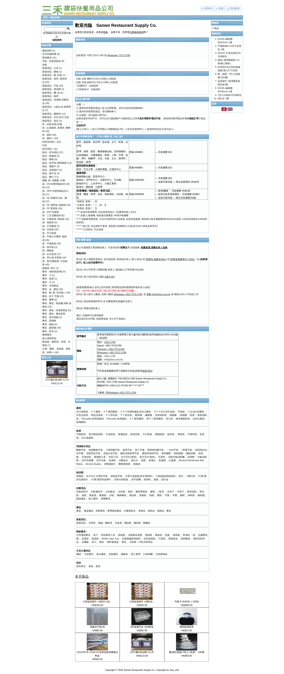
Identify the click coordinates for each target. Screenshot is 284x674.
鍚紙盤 (201, 495)
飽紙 (151, 495)
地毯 (44, 64)
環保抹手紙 (116, 476)
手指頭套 (86, 457)
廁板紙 (136, 464)
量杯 (101, 542)
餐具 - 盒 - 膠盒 (50, 289)
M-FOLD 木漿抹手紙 (97, 476)
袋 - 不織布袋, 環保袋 (53, 219)
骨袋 (192, 415)
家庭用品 (81, 523)
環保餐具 (47, 57)
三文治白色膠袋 (196, 411)
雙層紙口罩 (100, 457)
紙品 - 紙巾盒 (49, 173)
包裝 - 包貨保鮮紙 (51, 61)
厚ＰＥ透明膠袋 (154, 418)
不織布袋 (192, 434)
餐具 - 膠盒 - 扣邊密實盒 (55, 310)
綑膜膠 (148, 415)
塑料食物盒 (113, 542)
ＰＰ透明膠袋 (110, 411)
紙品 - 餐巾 (48, 177)
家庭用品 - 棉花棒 (51, 89)
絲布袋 (170, 434)
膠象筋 (124, 554)
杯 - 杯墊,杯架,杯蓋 (52, 124)
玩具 (44, 145)
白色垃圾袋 (82, 415)
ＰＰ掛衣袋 (126, 415)
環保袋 (181, 434)
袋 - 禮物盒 (48, 250)
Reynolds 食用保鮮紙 (93, 418)
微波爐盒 (81, 498)
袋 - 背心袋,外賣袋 (51, 257)
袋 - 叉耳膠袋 (49, 226)
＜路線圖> (102, 338)
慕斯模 (176, 535)
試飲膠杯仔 (97, 491)
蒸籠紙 (142, 495)
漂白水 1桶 (223, 98)
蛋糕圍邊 (185, 538)
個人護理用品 (49, 338)
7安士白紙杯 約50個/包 (229, 95)
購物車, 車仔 (48, 268)
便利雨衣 (81, 566)
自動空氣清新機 (176, 457)
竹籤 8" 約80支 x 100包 (187, 601)
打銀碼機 (148, 554)
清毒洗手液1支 (97, 627)
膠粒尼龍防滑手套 (129, 453)
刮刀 (94, 542)
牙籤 (174, 495)
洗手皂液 (101, 460)
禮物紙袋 (159, 434)
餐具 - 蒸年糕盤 (50, 317)
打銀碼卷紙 (161, 554)
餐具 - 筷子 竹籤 (50, 296)
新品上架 (46, 357)
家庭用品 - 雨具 (50, 120)
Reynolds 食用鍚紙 (116, 418)
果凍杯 (186, 535)
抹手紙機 (136, 479)
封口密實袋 (82, 411)
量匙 (124, 542)
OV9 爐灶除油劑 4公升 (142, 652)
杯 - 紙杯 (46, 135)
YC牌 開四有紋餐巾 (101, 479)
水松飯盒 (110, 491)
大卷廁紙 (160, 476)
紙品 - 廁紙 (48, 159)
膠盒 (78, 510)
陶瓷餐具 (47, 334)
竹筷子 (180, 491)
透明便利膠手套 (155, 450)
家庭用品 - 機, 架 (51, 92)
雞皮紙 (92, 495)
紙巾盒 (164, 479)
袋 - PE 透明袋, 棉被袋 (54, 205)
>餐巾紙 (190, 476)
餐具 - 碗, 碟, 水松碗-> (53, 292)
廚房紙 (147, 479)
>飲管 (161, 491)
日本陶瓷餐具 (83, 535)
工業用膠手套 (113, 450)
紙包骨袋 (135, 434)
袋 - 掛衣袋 (48, 247)
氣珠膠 (138, 415)
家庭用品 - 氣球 (50, 96)
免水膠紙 (101, 554)
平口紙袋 (147, 434)
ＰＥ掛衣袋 (111, 415)
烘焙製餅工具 (108, 535)
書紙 (159, 495)
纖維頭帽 (190, 453)
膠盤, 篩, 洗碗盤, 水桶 (53, 180)
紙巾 (181, 476)
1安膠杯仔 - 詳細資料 (87, 85)
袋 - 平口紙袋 (49, 233)
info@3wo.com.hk (113, 359)
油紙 (84, 495)
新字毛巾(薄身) (147, 457)
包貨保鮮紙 (161, 415)
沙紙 (111, 495)
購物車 (215, 23)
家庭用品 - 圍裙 (50, 71)
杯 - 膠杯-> (48, 138)
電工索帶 (135, 554)
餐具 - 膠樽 (48, 299)
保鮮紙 (191, 495)
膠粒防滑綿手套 (150, 453)
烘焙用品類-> (49, 142)
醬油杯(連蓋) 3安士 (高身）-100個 (186, 652)
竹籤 (167, 495)
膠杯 (152, 491)
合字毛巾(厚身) (128, 457)
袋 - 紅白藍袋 (49, 254)
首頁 (45, 17)
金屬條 (85, 542)
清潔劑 (191, 457)
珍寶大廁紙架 (121, 479)
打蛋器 (161, 538)
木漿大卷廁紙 (132, 476)
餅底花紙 (191, 491)
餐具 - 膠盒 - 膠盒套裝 (53, 313)
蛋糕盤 (121, 535)
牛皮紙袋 (110, 434)
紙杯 (130, 491)
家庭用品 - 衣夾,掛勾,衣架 (55, 117)
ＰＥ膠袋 (95, 411)
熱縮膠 (173, 415)
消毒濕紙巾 (110, 464)
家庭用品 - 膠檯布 (51, 113)
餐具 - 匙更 (48, 278)
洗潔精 (112, 460)
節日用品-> (48, 149)
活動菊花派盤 (135, 535)
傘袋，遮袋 (94, 566)
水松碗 (121, 491)
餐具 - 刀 (46, 275)
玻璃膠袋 (81, 422)
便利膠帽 (166, 453)
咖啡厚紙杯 (141, 491)
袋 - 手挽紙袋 (49, 243)
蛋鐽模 (148, 535)
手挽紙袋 (81, 434)
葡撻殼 (158, 535)
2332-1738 (109, 356)
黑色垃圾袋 (97, 415)
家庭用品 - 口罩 (50, 68)
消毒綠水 (123, 460)
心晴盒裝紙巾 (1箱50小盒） (97, 601)
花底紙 (85, 538)
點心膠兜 (93, 498)
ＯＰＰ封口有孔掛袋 (164, 411)
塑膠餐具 (105, 498)
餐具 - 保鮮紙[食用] (52, 271)
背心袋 (169, 418)
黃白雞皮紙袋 (96, 434)
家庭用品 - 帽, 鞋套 (52, 75)
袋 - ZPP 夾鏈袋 (50, 212)
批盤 (167, 535)
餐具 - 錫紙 (48, 324)
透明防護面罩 (187, 627)
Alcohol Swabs (93, 464)
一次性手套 (172, 450)
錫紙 (182, 495)
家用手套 (127, 450)
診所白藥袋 (198, 418)
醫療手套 (81, 450)
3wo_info (174, 670)
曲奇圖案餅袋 (183, 418)
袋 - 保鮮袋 (48, 222)
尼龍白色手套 (110, 453)
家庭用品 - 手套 (50, 85)
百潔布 (161, 457)
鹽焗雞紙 (121, 495)
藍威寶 (162, 460)
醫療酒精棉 (124, 464)
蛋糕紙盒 (173, 538)
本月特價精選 (49, 54)
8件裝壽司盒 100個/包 (142, 627)
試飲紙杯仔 (82, 491)
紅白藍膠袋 (87, 438)
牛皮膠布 (88, 554)
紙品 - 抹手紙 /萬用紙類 (54, 163)
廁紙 (156, 479)
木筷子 (170, 491)
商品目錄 (55, 17)
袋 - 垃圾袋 (48, 229)
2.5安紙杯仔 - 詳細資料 (88, 89)
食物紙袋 (122, 434)
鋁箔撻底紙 (149, 538)
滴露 (143, 460)
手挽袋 (181, 411)
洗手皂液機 (87, 460)
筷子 (95, 535)
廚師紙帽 (178, 453)
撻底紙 (95, 538)
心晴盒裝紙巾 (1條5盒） (142, 601)
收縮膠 (183, 415)
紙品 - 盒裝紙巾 (50, 170)
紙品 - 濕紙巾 (49, 166)
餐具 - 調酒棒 (49, 320)
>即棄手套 (186, 450)
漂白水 (134, 460)
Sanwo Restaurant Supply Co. (139, 670)
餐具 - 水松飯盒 (50, 285)
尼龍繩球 (113, 554)
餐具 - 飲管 (48, 331)
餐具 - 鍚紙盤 (49, 327)
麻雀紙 (102, 495)
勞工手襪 (139, 450)
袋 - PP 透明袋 (49, 208)
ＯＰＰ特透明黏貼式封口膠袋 (135, 411)
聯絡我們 (47, 50)
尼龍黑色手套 (93, 453)
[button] (207, 8)
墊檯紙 (79, 476)
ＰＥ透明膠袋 (136, 418)
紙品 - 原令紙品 (50, 152)
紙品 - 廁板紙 (49, 156)
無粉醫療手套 (96, 450)
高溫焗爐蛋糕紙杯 (131, 538)
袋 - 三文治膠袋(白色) (53, 215)
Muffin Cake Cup (110, 538)
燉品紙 (132, 495)
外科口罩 (113, 457)
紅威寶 (172, 460)
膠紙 (78, 554)
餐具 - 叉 (46, 282)
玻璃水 (152, 460)
